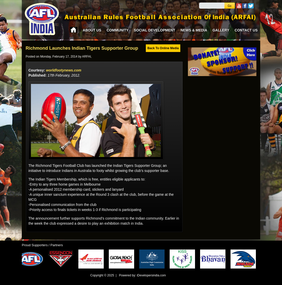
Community (117, 30)
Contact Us (246, 30)
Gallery (221, 30)
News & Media (194, 30)
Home (73, 30)
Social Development (154, 30)
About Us (92, 30)
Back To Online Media (163, 48)
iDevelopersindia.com (151, 275)
